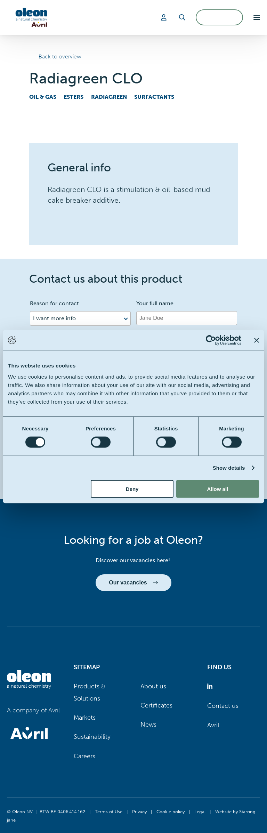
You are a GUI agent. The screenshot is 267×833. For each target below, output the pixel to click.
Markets (85, 717)
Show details (229, 468)
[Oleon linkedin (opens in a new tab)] (211, 686)
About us (153, 686)
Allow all (217, 489)
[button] (256, 17)
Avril (213, 725)
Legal (199, 811)
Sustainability (92, 737)
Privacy (139, 811)
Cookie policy (170, 811)
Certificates (156, 705)
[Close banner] (256, 340)
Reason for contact (54, 303)
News (148, 724)
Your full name (154, 303)
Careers (84, 756)
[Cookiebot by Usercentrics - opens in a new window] (210, 340)
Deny (132, 489)
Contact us (222, 706)
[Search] (182, 17)
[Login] (165, 17)
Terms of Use (108, 811)
